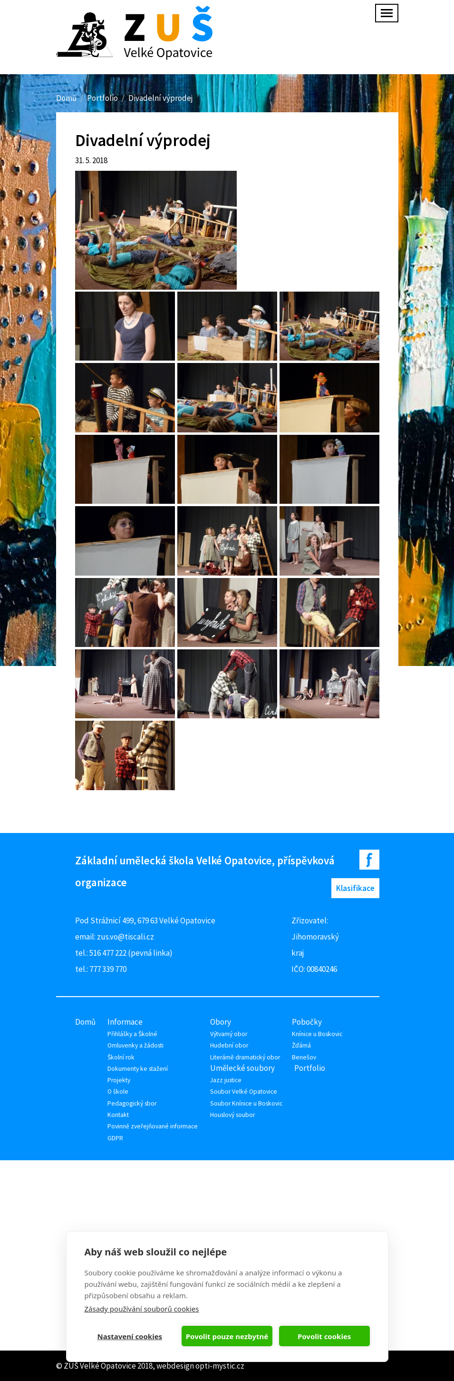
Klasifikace (355, 888)
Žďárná (301, 1045)
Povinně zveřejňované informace (152, 1126)
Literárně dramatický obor (245, 1057)
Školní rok (121, 1057)
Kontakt (118, 1115)
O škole (117, 1091)
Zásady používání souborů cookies (142, 1308)
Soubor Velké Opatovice (243, 1091)
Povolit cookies (324, 1336)
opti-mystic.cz (219, 1366)
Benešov (304, 1057)
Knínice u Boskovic (317, 1034)
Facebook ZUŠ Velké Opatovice (369, 860)
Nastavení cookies (130, 1336)
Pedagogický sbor (131, 1103)
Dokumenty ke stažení (137, 1069)
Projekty (118, 1080)
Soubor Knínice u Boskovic (246, 1103)
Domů (66, 98)
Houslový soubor (232, 1115)
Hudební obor (229, 1045)
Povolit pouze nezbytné (227, 1336)
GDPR (115, 1138)
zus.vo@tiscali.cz (125, 936)
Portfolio (102, 98)
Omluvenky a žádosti (135, 1045)
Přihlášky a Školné (132, 1034)
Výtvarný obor (228, 1034)
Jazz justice (225, 1080)
